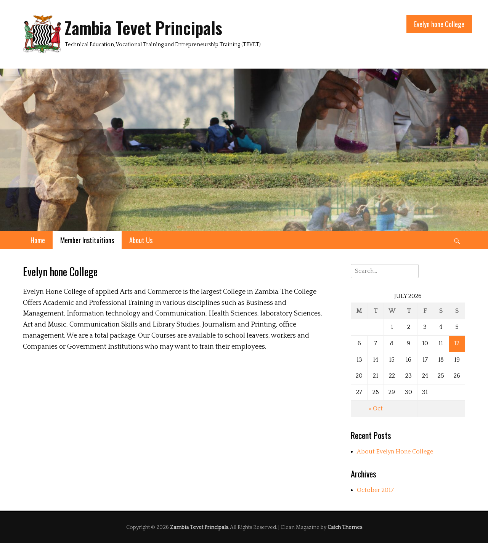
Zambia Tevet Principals (143, 27)
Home (37, 240)
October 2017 (375, 490)
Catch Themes (344, 527)
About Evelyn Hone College (395, 451)
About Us (140, 240)
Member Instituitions (87, 240)
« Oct (376, 408)
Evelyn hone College (439, 24)
